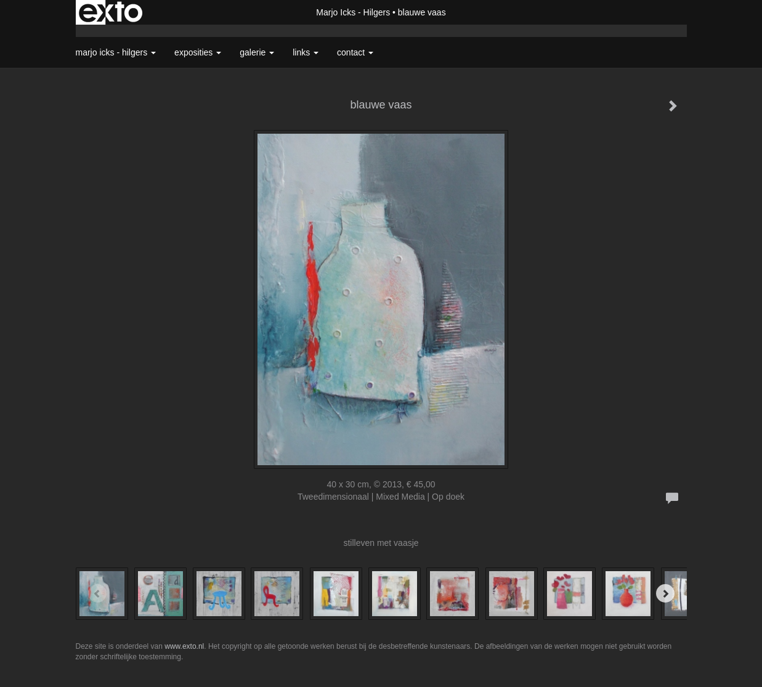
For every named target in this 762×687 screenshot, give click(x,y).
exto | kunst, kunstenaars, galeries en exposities (110, 12)
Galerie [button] (257, 52)
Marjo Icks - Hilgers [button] (116, 52)
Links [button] (305, 52)
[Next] (665, 593)
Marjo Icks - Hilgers (353, 12)
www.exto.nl (184, 646)
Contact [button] (355, 52)
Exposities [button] (197, 52)
